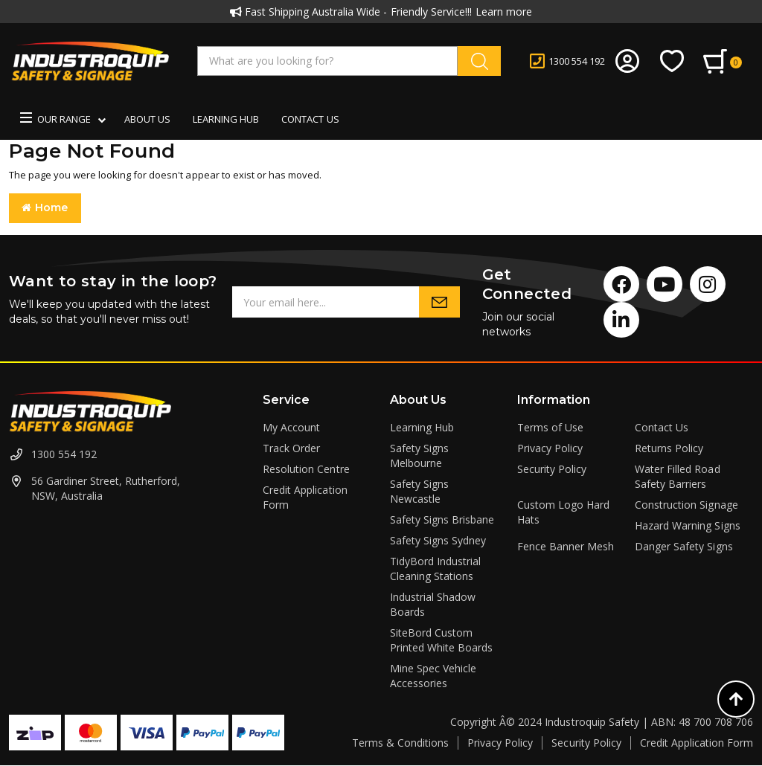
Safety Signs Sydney (438, 540)
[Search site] (479, 61)
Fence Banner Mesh (565, 546)
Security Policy (551, 469)
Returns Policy (669, 448)
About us (147, 119)
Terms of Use (550, 427)
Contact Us (661, 427)
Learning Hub (226, 119)
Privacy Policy (550, 448)
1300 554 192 (64, 454)
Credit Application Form (696, 743)
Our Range (55, 119)
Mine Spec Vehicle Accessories (433, 675)
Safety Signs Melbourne (419, 455)
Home (45, 207)
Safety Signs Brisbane (442, 519)
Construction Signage (686, 505)
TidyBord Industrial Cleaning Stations (435, 568)
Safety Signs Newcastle (419, 491)
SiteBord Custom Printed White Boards (441, 639)
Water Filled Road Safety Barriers (677, 476)
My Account (291, 427)
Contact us (310, 119)
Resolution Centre (306, 469)
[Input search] (327, 61)
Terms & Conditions (400, 743)
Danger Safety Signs (683, 546)
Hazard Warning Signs (687, 525)
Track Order (291, 448)
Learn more (504, 11)
